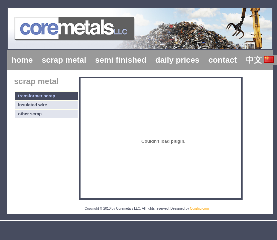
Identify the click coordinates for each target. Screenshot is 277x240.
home (22, 59)
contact (223, 59)
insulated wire (32, 104)
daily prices (177, 59)
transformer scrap (36, 95)
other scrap (30, 113)
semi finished (120, 59)
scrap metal (64, 59)
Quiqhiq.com (199, 208)
